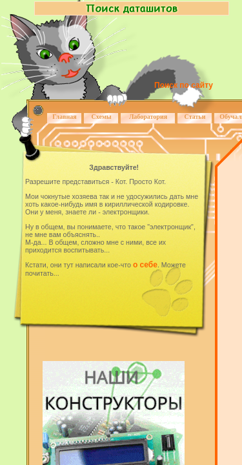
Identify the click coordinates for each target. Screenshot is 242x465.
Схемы (101, 116)
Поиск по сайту (183, 85)
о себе (145, 264)
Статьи (195, 116)
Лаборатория (148, 116)
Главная (64, 116)
